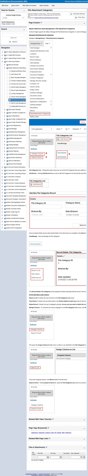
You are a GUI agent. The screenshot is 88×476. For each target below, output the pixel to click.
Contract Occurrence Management (21, 84)
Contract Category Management (20, 80)
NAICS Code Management (18, 103)
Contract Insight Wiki (44, 474)
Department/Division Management (20, 71)
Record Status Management (19, 87)
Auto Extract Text (16, 74)
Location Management (17, 93)
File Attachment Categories (18, 100)
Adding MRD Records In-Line (19, 106)
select (23, 18)
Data (52, 432)
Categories (41, 432)
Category (47, 432)
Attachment (34, 432)
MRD (63, 432)
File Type (53, 453)
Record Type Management (18, 90)
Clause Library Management (19, 96)
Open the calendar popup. (81, 457)
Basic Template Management (19, 77)
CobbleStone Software (31, 474)
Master (59, 432)
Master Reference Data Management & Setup (46, 17)
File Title (40, 453)
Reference (68, 432)
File (56, 432)
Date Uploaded (75, 453)
